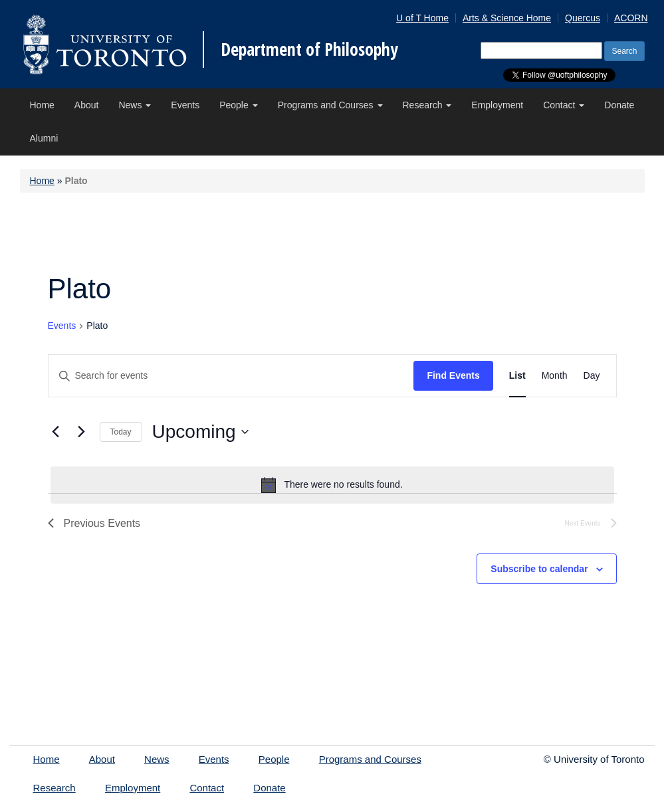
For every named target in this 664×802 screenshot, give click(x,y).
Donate (619, 105)
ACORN (631, 18)
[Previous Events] (56, 432)
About (86, 105)
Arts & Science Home (507, 18)
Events (185, 105)
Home (42, 105)
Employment (497, 105)
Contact (563, 105)
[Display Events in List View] (517, 376)
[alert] (332, 485)
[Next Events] (82, 432)
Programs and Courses (330, 105)
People (238, 105)
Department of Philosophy (309, 49)
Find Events (453, 375)
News (134, 105)
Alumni (44, 138)
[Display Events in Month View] (555, 376)
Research (427, 105)
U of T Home (422, 18)
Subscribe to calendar (539, 568)
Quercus (582, 18)
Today (121, 432)
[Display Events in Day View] (592, 376)
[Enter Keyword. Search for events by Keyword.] (231, 376)
